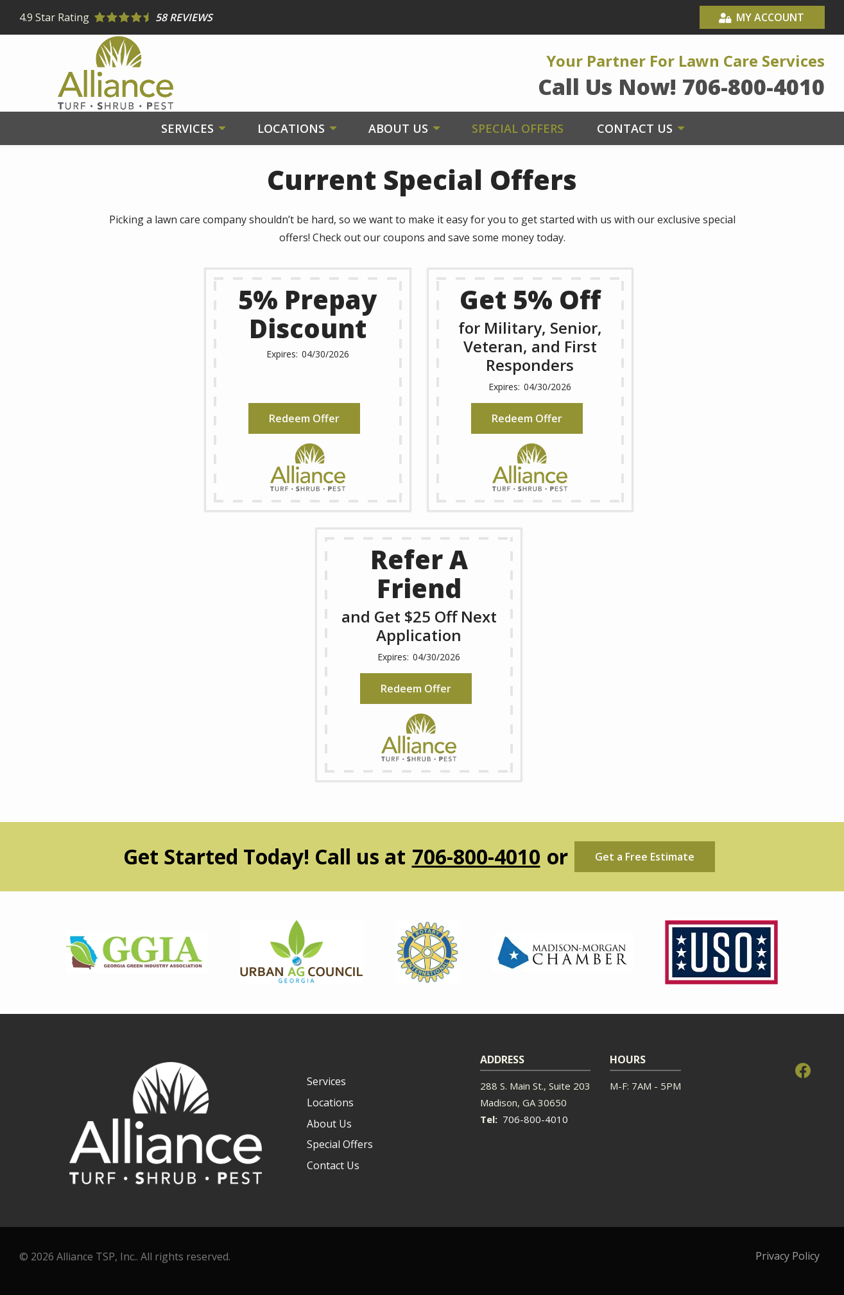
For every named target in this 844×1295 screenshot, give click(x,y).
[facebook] (803, 1069)
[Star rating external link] (220, 17)
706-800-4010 (476, 856)
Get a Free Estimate (644, 857)
